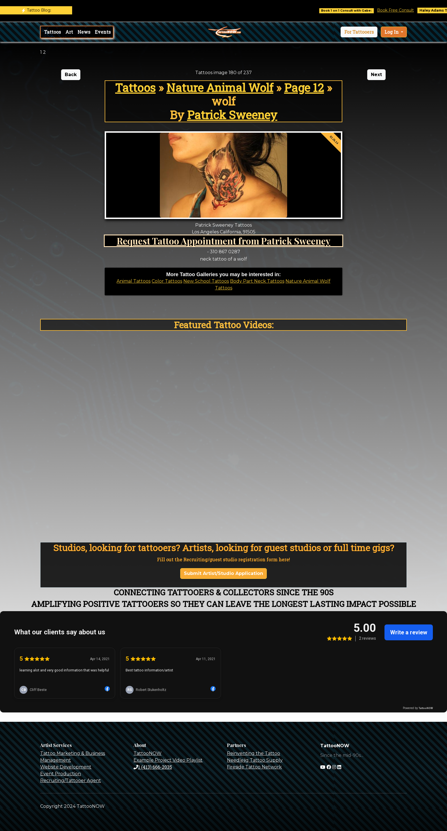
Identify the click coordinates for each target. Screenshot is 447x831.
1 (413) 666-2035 (153, 767)
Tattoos (52, 32)
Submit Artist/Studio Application (223, 573)
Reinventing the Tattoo (253, 753)
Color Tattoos (167, 281)
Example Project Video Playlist (168, 760)
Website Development (65, 767)
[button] (359, 32)
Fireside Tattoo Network (254, 767)
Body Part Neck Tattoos (257, 281)
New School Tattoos (206, 281)
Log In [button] (392, 32)
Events (103, 32)
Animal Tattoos (134, 281)
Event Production (60, 773)
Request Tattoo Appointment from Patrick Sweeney (223, 241)
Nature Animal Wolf (219, 87)
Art (69, 32)
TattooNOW (148, 753)
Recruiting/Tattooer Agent (70, 780)
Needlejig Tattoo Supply (255, 760)
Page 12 (304, 87)
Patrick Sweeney (232, 114)
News (84, 32)
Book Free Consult (401, 10)
